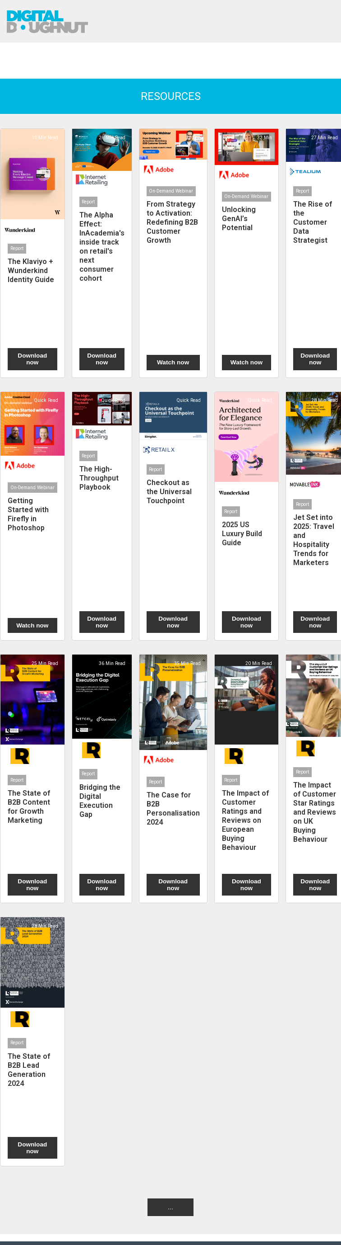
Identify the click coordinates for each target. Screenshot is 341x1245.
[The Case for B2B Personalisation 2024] (173, 779)
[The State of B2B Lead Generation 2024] (32, 1041)
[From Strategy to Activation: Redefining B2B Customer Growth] (173, 253)
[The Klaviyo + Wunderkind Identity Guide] (32, 253)
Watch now (173, 362)
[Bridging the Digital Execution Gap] (102, 779)
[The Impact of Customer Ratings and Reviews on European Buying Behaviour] (247, 779)
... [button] (170, 1207)
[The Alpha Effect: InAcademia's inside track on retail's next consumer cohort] (102, 253)
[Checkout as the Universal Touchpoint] (173, 516)
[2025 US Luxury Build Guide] (247, 516)
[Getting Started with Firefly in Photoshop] (32, 516)
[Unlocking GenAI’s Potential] (247, 253)
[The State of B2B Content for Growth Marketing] (32, 779)
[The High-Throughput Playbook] (102, 516)
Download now (32, 359)
